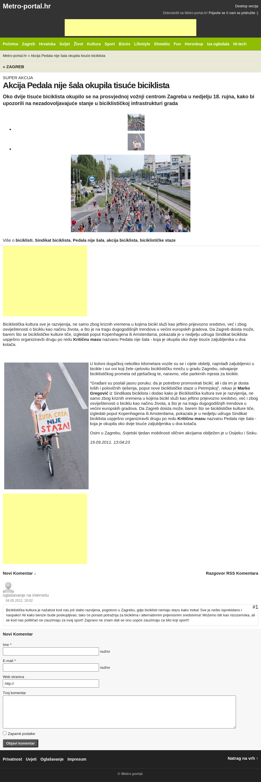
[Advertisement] (130, 27)
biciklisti (24, 240)
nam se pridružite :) (243, 13)
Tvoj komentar (14, 693)
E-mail (9, 661)
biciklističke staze (158, 240)
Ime (7, 645)
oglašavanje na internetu (26, 595)
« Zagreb (13, 66)
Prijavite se (217, 13)
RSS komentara (242, 573)
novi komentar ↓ (19, 573)
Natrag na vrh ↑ (243, 758)
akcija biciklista (122, 240)
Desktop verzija (246, 6)
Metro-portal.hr (27, 6)
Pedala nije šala (88, 240)
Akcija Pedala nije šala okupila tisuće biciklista (68, 56)
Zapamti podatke (19, 733)
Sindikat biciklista (53, 240)
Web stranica (13, 677)
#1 (255, 607)
